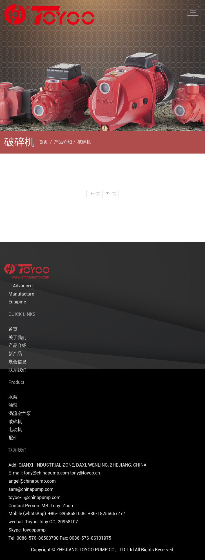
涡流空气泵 (19, 413)
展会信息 (17, 361)
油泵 (12, 405)
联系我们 (17, 370)
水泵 (12, 397)
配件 (12, 437)
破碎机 (84, 142)
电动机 (15, 429)
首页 (43, 142)
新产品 (15, 353)
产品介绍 (63, 142)
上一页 (95, 194)
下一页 (111, 194)
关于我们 (17, 337)
